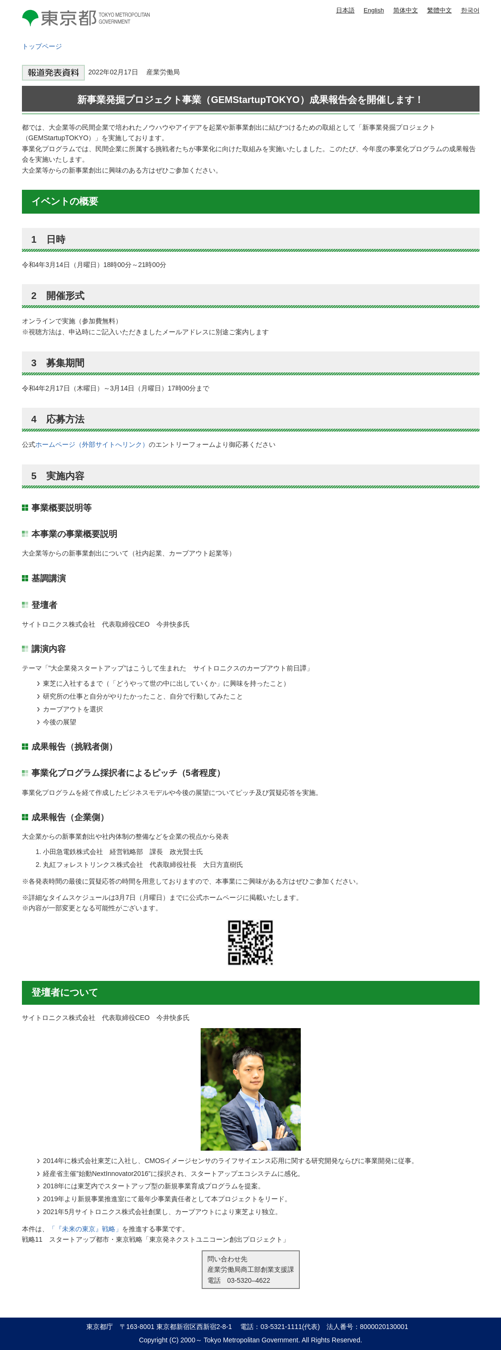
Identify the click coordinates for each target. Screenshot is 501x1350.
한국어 (470, 10)
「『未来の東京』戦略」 (85, 1229)
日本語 (345, 10)
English (374, 10)
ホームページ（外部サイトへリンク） (92, 444)
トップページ (42, 46)
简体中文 (405, 10)
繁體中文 (439, 10)
